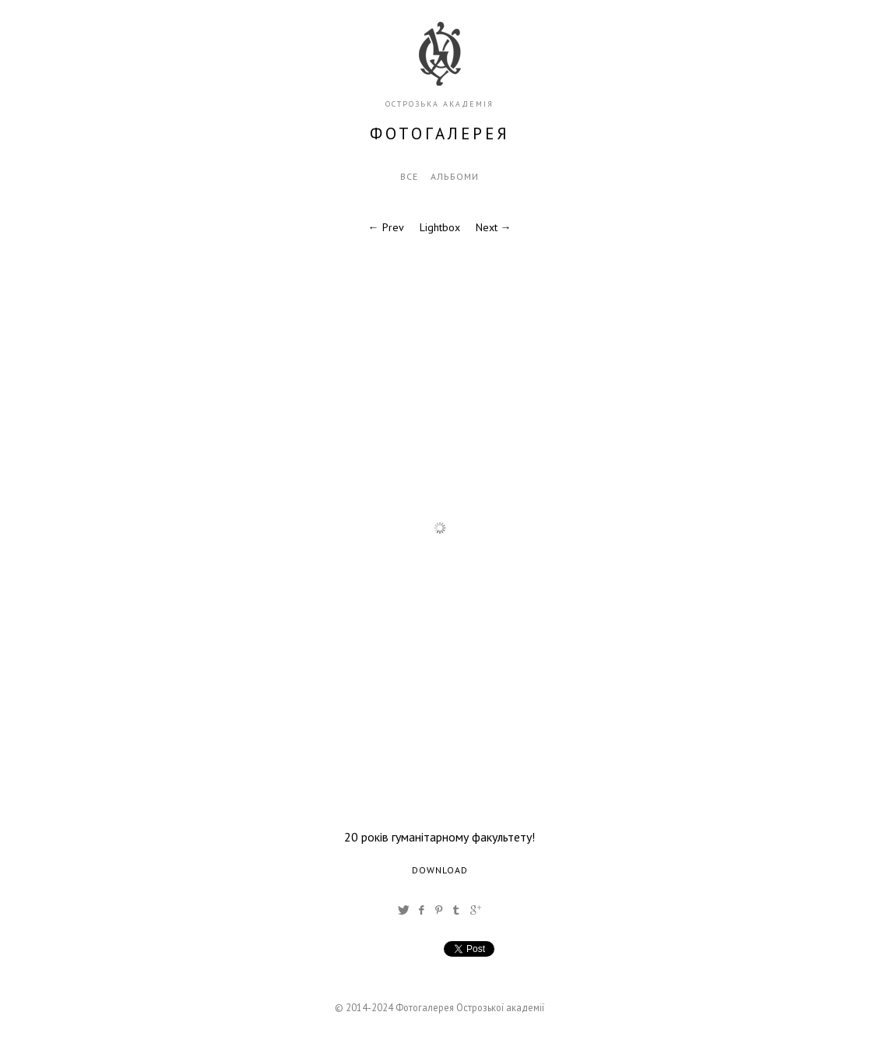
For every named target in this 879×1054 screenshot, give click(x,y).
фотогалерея (440, 133)
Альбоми (455, 176)
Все (409, 176)
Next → (494, 227)
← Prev (386, 227)
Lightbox (440, 227)
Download (440, 870)
